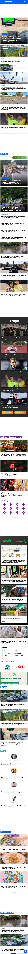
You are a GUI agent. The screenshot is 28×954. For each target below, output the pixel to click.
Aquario (4, 505)
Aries (11, 505)
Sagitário (10, 513)
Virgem (23, 513)
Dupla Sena (19, 655)
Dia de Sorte (6, 658)
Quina (17, 651)
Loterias (4, 647)
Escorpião (4, 509)
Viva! (18, 5)
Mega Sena (5, 651)
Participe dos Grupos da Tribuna (10, 683)
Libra (23, 509)
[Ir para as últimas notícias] (24, 2)
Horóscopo (5, 501)
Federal (5, 655)
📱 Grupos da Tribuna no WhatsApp (19, 157)
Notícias (3, 5)
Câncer (17, 505)
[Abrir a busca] (26, 2)
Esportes (13, 5)
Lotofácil (18, 653)
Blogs (21, 5)
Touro (17, 513)
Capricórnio (23, 505)
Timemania (6, 653)
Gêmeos (11, 509)
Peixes (4, 513)
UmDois (8, 5)
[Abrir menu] (1, 2)
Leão (17, 509)
